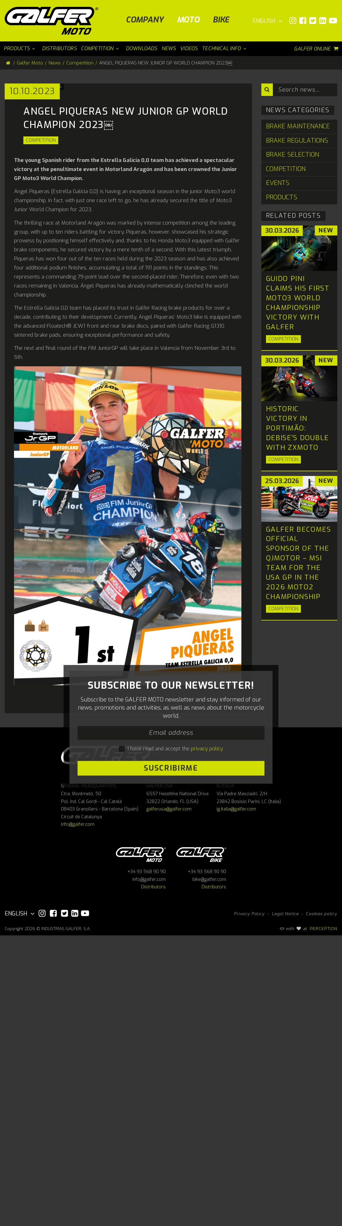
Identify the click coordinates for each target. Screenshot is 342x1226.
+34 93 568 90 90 (146, 1163)
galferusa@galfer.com (169, 1100)
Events (277, 183)
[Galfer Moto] (54, 20)
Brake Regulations (297, 140)
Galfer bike (201, 1144)
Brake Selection (292, 154)
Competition (41, 284)
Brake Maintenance (298, 126)
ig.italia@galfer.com (236, 1100)
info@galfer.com (77, 1115)
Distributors (153, 1178)
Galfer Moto (30, 63)
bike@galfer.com (209, 1170)
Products (281, 197)
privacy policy (207, 966)
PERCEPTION (324, 1219)
